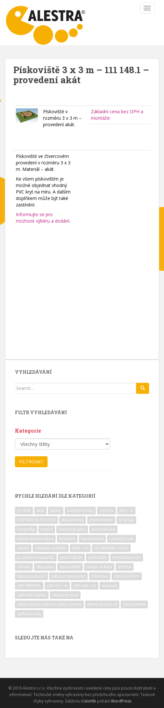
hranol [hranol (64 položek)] (47, 529)
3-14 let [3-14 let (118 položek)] (24, 510)
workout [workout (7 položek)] (109, 585)
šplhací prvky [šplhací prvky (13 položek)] (29, 613)
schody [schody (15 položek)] (23, 567)
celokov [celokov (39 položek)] (106, 510)
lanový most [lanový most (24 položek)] (92, 538)
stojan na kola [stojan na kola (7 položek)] (99, 567)
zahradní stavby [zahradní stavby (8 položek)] (31, 595)
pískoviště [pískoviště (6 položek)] (97, 557)
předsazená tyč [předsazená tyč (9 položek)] (127, 557)
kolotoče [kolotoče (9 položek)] (67, 538)
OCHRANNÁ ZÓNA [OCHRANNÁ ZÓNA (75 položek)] (111, 548)
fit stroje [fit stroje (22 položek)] (126, 520)
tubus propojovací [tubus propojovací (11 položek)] (68, 576)
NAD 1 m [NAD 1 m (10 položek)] (80, 548)
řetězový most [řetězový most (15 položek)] (65, 595)
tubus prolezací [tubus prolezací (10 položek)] (31, 576)
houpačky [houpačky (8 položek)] (26, 529)
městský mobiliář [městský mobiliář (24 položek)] (50, 548)
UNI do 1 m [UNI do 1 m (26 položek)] (57, 585)
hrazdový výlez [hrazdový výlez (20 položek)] (72, 529)
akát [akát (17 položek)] (40, 510)
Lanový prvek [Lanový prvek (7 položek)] (121, 538)
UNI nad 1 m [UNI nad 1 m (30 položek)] (84, 585)
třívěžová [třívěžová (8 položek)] (99, 576)
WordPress (121, 701)
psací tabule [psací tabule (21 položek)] (71, 557)
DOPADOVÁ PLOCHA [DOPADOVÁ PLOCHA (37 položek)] (36, 520)
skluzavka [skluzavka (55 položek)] (45, 567)
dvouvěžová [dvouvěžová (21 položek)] (72, 520)
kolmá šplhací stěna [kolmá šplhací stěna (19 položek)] (35, 538)
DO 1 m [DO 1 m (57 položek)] (126, 510)
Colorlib (88, 701)
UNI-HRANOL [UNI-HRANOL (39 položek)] (29, 585)
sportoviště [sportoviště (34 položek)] (70, 567)
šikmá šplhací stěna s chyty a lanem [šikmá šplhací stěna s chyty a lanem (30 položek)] (49, 604)
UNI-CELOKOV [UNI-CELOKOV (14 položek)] (126, 576)
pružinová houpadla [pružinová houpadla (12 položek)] (35, 557)
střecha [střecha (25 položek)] (124, 567)
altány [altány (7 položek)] (55, 510)
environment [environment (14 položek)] (101, 520)
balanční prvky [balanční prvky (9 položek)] (80, 510)
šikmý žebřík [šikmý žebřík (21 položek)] (134, 604)
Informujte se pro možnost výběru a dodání (42, 217)
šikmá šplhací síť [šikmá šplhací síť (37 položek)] (102, 604)
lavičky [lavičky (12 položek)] (23, 548)
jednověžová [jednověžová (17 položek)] (103, 529)
